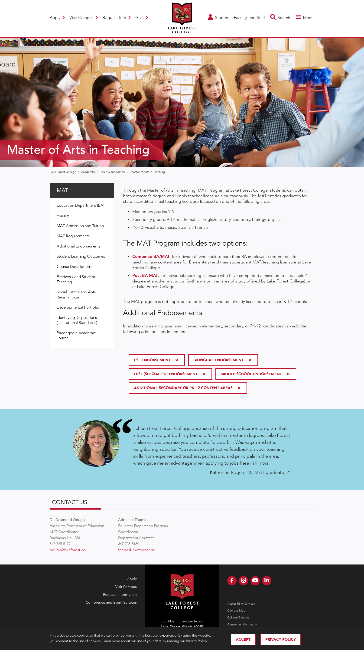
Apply (57, 18)
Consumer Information (242, 624)
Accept (243, 639)
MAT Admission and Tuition (80, 225)
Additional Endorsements (78, 246)
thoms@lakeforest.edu (136, 550)
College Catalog (238, 617)
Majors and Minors (113, 172)
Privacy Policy (280, 639)
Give (141, 18)
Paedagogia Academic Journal (76, 335)
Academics (88, 172)
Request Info (117, 18)
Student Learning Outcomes (81, 256)
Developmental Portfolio (78, 307)
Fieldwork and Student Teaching (76, 279)
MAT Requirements (73, 236)
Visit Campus (83, 18)
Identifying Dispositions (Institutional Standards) (77, 320)
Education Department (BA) (80, 205)
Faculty (63, 215)
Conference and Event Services (111, 602)
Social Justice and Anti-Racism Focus (77, 294)
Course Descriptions (74, 266)
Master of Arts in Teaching (147, 172)
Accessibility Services (241, 604)
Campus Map (236, 611)
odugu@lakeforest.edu (69, 550)
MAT (62, 190)
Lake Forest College (63, 172)
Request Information (120, 594)
